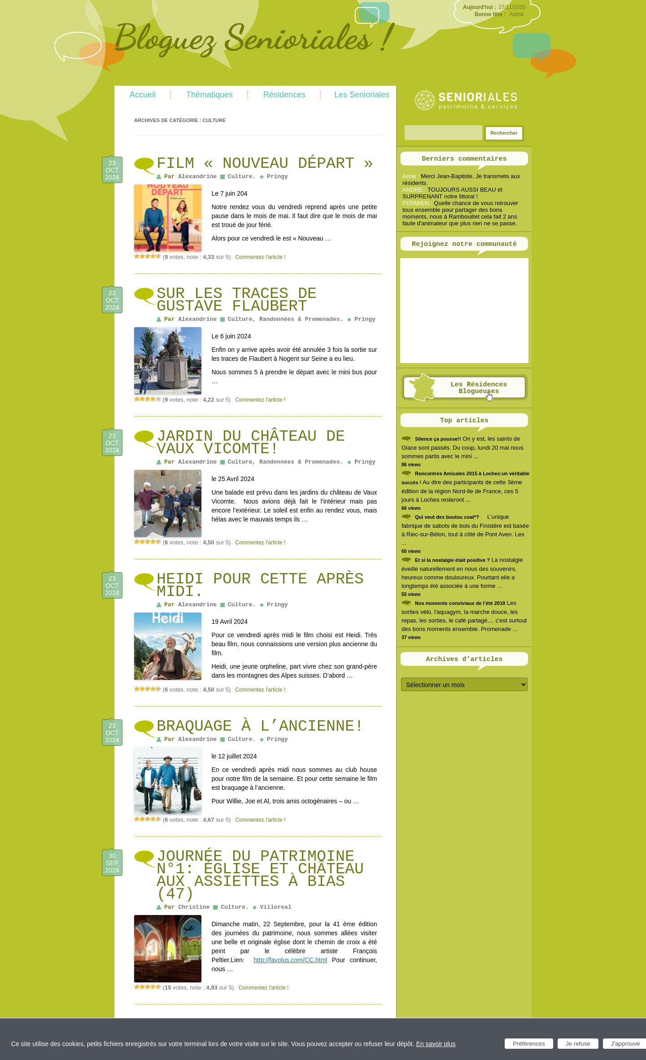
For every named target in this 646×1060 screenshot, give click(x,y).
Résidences (284, 94)
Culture (240, 176)
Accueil (143, 94)
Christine (194, 907)
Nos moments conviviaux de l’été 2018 (460, 603)
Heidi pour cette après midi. (260, 585)
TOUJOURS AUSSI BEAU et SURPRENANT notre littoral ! (452, 193)
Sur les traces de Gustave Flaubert (237, 300)
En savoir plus (435, 1043)
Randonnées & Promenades (299, 319)
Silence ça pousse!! (438, 439)
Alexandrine (197, 176)
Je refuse (578, 1043)
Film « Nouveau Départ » (265, 164)
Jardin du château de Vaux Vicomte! (251, 443)
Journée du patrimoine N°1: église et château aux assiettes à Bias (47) (260, 875)
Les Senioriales (361, 94)
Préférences (529, 1043)
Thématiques (209, 94)
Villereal (275, 907)
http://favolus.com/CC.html (290, 960)
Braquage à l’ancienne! (260, 727)
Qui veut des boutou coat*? (447, 517)
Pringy (277, 176)
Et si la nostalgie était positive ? (452, 560)
